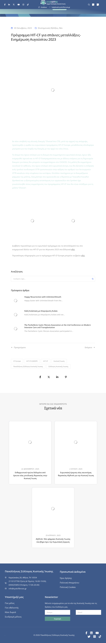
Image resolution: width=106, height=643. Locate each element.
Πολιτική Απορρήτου (69, 582)
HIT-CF (45, 361)
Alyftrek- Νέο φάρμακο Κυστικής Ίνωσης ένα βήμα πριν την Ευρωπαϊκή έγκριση (53, 540)
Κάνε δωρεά (10, 612)
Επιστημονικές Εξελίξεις (48, 28)
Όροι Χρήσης (66, 578)
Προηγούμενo (20, 347)
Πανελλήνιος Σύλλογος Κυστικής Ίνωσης (28, 366)
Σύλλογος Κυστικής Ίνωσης (58, 366)
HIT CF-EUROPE (32, 361)
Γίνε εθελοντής (12, 607)
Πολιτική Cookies (68, 587)
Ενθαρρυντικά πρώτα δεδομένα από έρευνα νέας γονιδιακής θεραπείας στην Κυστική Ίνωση (30, 475)
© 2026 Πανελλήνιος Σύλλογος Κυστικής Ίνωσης (54, 635)
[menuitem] (93, 4)
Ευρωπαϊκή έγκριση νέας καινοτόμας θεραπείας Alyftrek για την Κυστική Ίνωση (76, 474)
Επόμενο (88, 347)
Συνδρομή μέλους (13, 616)
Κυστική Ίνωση (59, 361)
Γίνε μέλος (9, 603)
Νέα (60, 28)
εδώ (73, 249)
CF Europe (17, 361)
